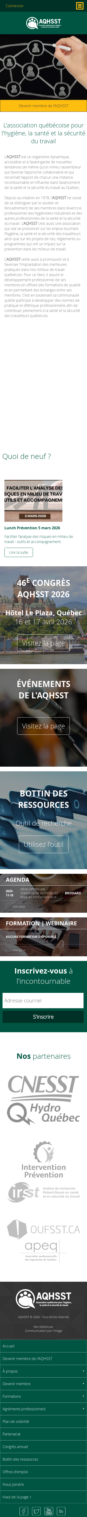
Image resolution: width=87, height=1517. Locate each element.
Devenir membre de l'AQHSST (43, 105)
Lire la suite (18, 552)
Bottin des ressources (20, 1459)
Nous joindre (13, 1484)
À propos (10, 1371)
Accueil (9, 1346)
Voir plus (19, 907)
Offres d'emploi (15, 1471)
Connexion (14, 5)
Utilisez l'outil (44, 844)
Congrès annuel (15, 1446)
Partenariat (11, 1434)
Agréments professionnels (24, 1408)
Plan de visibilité (16, 1421)
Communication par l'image (43, 1331)
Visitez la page (43, 643)
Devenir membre (17, 1383)
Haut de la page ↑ (17, 1497)
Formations (12, 1396)
